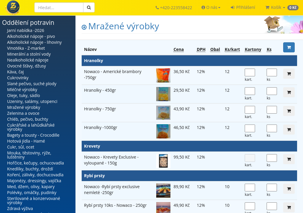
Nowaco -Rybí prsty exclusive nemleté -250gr (112, 189)
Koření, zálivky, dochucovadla (35, 175)
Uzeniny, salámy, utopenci (32, 101)
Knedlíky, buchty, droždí (30, 169)
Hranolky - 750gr (100, 109)
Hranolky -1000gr (100, 127)
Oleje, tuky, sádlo (23, 95)
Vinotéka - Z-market (26, 48)
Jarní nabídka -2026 (25, 30)
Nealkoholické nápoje (28, 60)
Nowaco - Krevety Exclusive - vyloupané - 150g (111, 160)
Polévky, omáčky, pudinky (32, 192)
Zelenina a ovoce (23, 113)
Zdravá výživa (20, 208)
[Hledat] (58, 7)
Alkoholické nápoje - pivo (31, 36)
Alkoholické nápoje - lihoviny (34, 42)
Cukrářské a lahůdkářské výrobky (31, 127)
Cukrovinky (17, 77)
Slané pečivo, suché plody (32, 83)
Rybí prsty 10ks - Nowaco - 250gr (115, 205)
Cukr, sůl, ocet (20, 147)
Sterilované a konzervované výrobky (33, 200)
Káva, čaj (15, 72)
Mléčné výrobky (22, 89)
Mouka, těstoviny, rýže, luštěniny (29, 155)
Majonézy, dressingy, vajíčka (34, 180)
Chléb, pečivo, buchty (27, 119)
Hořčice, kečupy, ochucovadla (35, 163)
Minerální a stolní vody (29, 54)
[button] (211, 7)
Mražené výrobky (23, 107)
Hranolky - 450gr (100, 90)
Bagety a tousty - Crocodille (33, 135)
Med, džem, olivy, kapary (30, 186)
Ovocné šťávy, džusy (26, 66)
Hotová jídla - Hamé (26, 141)
